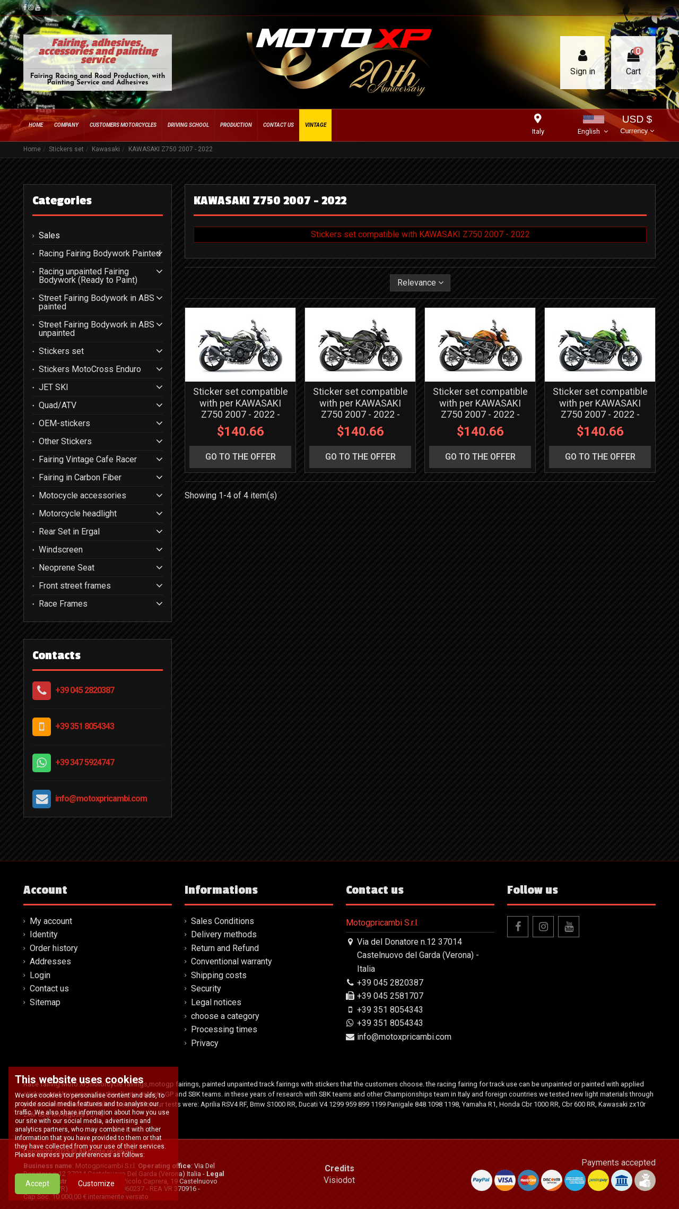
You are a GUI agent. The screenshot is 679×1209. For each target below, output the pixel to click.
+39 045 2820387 (84, 690)
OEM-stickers (64, 423)
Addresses (50, 961)
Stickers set (61, 351)
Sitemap (45, 1002)
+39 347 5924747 (84, 762)
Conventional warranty (231, 961)
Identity (44, 934)
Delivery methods (224, 934)
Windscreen (61, 550)
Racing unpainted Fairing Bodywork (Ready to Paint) (88, 275)
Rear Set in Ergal (69, 532)
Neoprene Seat (66, 568)
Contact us (49, 988)
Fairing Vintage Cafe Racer (88, 459)
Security (206, 988)
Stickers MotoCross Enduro (90, 369)
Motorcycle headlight (78, 513)
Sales (49, 235)
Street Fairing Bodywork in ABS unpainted (96, 329)
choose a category (225, 1016)
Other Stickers (65, 441)
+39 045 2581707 (390, 996)
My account (51, 921)
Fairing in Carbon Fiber (80, 477)
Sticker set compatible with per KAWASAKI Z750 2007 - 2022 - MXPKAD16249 (600, 408)
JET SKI (53, 387)
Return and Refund (225, 948)
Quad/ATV (57, 405)
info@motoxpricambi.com (101, 798)
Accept (37, 1183)
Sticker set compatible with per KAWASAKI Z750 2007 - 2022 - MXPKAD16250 (480, 408)
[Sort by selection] (420, 282)
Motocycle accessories (82, 495)
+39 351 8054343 (84, 726)
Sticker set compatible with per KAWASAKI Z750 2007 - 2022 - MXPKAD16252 (240, 408)
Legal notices (216, 1002)
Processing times (224, 1029)
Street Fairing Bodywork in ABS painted (96, 302)
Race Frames (63, 604)
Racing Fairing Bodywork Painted (100, 253)
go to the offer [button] (240, 457)
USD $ (637, 125)
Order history (54, 948)
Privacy (205, 1043)
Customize (96, 1183)
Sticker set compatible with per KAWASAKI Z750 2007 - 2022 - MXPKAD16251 (360, 408)
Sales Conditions (222, 921)
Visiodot (339, 1180)
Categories (62, 201)
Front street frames (75, 586)
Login (40, 975)
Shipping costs (219, 975)
